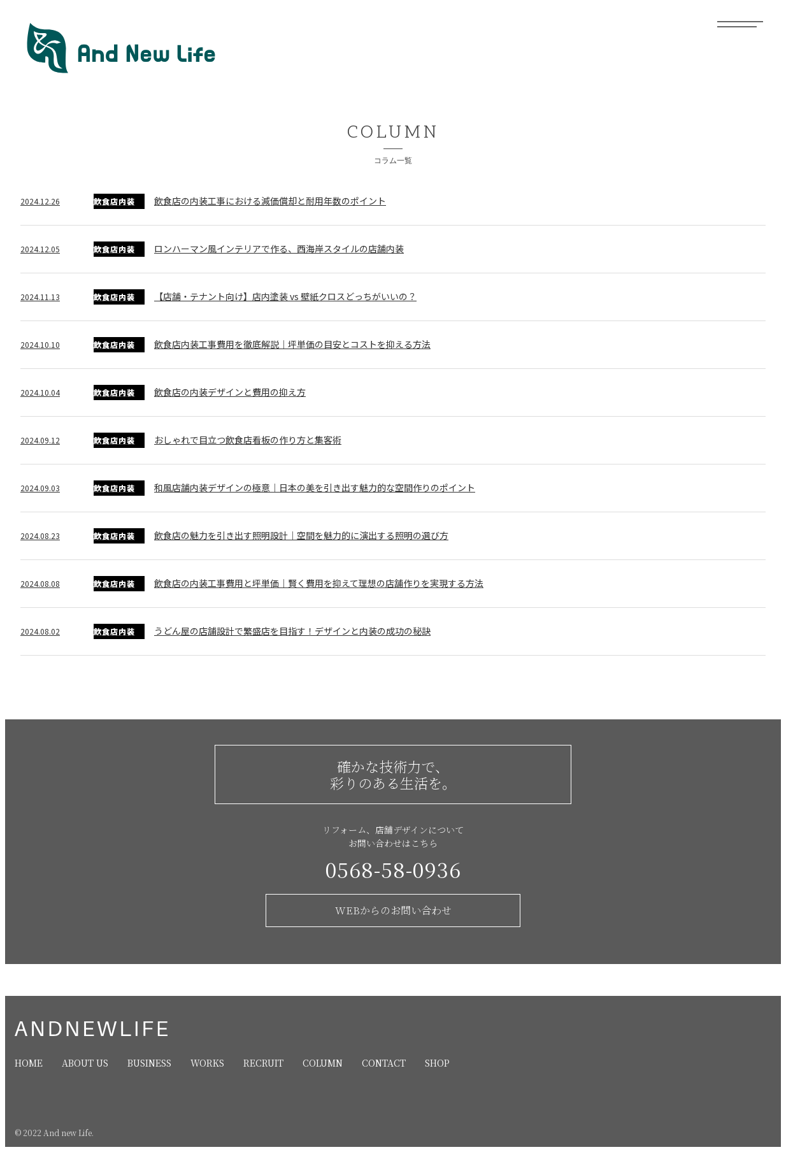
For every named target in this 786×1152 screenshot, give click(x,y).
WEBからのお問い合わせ (393, 910)
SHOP (437, 1062)
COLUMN (323, 1062)
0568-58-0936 (393, 869)
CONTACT (384, 1062)
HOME (29, 1062)
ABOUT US (85, 1062)
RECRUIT (263, 1062)
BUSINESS (149, 1062)
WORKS (207, 1062)
